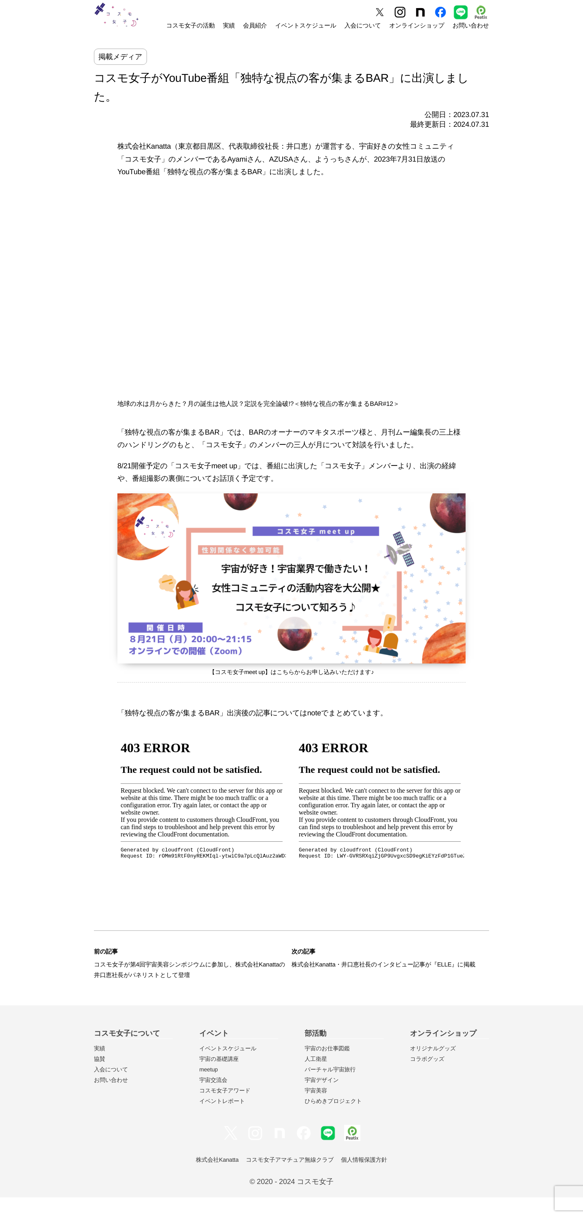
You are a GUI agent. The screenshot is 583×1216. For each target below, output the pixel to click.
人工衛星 (316, 1077)
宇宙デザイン (322, 1098)
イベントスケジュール (305, 25)
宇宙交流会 (213, 1098)
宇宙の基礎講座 (218, 1077)
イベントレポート (222, 1119)
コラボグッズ (427, 1077)
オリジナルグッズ (433, 1067)
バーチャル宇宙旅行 (330, 1088)
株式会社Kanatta (209, 1178)
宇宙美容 (316, 1109)
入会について (363, 25)
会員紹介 (255, 25)
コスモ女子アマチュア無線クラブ (289, 1178)
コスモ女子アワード (224, 1109)
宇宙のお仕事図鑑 (327, 1067)
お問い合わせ (471, 25)
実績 (229, 25)
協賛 (99, 1077)
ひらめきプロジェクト (333, 1119)
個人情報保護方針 (371, 1178)
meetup (208, 1088)
